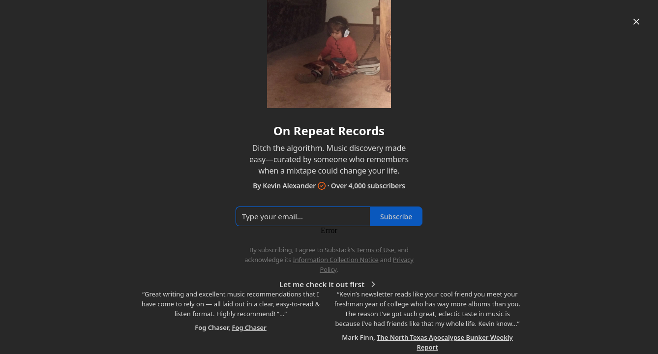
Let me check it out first (328, 284)
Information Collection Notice (335, 259)
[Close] (636, 21)
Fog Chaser (249, 327)
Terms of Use (375, 249)
